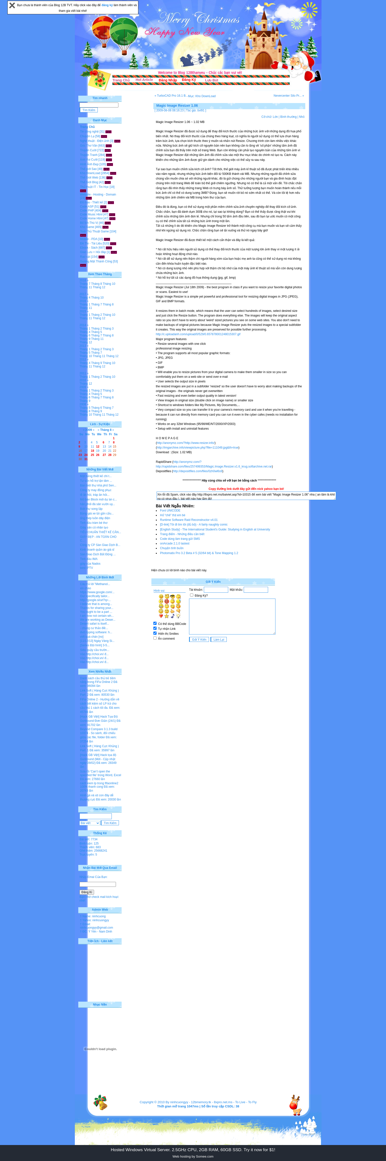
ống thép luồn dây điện (95, 518)
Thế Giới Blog (89, 182)
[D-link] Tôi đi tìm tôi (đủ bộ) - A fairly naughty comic (194, 524)
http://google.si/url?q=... (95, 600)
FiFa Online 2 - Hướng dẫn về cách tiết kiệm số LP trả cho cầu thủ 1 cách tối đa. (99, 703)
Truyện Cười (88, 150)
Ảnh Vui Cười (88, 159)
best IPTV (86, 568)
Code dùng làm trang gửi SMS (180, 539)
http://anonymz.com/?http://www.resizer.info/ (186, 443)
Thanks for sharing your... (96, 608)
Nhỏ (302, 117)
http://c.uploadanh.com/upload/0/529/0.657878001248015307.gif (198, 334)
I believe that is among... (96, 604)
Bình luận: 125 (89, 843)
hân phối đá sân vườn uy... (97, 504)
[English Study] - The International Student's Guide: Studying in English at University (215, 529)
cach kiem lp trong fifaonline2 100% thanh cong (99, 785)
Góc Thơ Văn (88, 145)
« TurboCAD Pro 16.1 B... (171, 95)
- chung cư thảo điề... (94, 628)
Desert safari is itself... (94, 623)
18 (92, 450)
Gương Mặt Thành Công (96, 261)
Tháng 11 (86, 287)
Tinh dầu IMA (88, 559)
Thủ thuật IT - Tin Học (94, 187)
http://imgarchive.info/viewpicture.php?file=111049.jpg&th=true (198, 447)
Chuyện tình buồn (171, 548)
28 (110, 455)
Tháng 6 (85, 335)
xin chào (85, 588)
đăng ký (108, 5)
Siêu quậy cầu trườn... (94, 650)
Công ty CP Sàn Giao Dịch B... (100, 545)
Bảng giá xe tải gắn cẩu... (97, 513)
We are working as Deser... (97, 619)
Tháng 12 (99, 287)
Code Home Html (91, 218)
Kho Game (87, 227)
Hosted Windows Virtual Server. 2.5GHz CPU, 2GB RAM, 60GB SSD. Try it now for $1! (193, 1149)
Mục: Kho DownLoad (202, 96)
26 (97, 455)
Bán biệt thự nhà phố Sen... (98, 485)
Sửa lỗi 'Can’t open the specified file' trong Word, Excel (100, 773)
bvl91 (201, 110)
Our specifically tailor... (95, 596)
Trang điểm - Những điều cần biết (182, 534)
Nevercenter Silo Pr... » (289, 95)
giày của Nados (90, 563)
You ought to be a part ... (96, 612)
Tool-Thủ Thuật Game (94, 231)
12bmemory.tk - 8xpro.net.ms (211, 1102)
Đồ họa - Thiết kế (91, 202)
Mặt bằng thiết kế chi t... (96, 476)
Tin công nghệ (89, 131)
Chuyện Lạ (87, 136)
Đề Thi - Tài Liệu (91, 243)
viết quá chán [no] (91, 636)
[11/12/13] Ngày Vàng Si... (97, 641)
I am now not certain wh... (97, 616)
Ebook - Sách (89, 247)
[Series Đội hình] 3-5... (95, 645)
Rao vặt (85, 256)
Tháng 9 (85, 339)
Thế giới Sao (88, 169)
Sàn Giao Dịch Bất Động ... (98, 554)
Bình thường (288, 117)
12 (97, 446)
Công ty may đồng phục (95, 490)
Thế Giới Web (89, 177)
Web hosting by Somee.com (193, 1156)
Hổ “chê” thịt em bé (172, 515)
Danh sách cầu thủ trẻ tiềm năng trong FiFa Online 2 (98, 680)
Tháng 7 (85, 284)
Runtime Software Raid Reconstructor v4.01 (189, 520)
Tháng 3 (108, 328)
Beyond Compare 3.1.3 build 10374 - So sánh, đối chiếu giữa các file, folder (98, 733)
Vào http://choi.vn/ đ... (94, 654)
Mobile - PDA (88, 239)
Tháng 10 (109, 284)
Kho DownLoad (90, 173)
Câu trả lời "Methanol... (95, 584)
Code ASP (87, 206)
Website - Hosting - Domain (98, 194)
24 (86, 455)
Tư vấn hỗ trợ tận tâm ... (96, 480)
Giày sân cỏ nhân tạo (94, 527)
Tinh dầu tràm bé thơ (93, 523)
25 (92, 455)
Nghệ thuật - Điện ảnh (94, 141)
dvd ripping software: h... (96, 632)
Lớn (275, 117)
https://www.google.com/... (97, 592)
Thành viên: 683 (90, 847)
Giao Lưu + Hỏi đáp (93, 252)
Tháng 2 (96, 315)
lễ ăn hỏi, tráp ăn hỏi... (95, 495)
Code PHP (87, 210)
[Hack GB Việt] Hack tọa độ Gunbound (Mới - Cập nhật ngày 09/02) (98, 759)
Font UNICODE (170, 510)
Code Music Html (91, 214)
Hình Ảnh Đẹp (89, 164)
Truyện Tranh (88, 155)
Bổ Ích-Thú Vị (89, 223)
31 (86, 459)
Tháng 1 (85, 304)
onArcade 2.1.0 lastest (174, 543)
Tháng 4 (85, 297)
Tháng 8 (96, 284)
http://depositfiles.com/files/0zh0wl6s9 (197, 471)
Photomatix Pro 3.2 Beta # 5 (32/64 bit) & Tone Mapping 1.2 (199, 553)
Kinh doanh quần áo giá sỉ (97, 549)
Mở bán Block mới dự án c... (98, 499)
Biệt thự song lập (91, 509)
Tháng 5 (96, 332)
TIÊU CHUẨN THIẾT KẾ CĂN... (100, 532)
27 (104, 455)
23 (80, 455)
